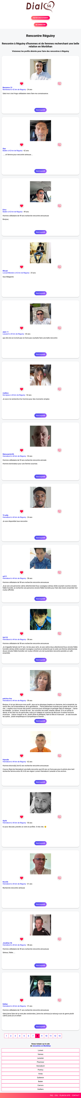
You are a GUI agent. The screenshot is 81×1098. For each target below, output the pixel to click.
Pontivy (40, 1070)
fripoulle (6, 760)
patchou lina (7, 699)
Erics (4, 210)
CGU (56, 1095)
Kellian (5, 1004)
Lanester (40, 1058)
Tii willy (5, 515)
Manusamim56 (8, 454)
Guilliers (40, 1089)
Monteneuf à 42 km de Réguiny (14, 90)
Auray (40, 1074)
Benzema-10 (7, 88)
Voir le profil (40, 110)
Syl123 (5, 637)
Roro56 (5, 882)
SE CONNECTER (40, 24)
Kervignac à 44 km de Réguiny (14, 395)
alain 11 (6, 332)
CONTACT (75, 1095)
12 (55, 1036)
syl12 (5, 576)
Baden (40, 1081)
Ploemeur (40, 1062)
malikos (6, 393)
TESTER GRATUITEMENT (40, 18)
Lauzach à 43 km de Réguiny (13, 334)
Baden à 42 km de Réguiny (12, 151)
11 (51, 1036)
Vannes (40, 1054)
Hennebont (40, 1066)
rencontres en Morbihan (42, 1046)
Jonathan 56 (7, 943)
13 (59, 1036)
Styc (4, 149)
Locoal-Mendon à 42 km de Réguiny (16, 273)
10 (46, 1036)
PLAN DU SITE (65, 1095)
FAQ (51, 1095)
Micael (5, 271)
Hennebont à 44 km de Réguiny (14, 456)
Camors (40, 1085)
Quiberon (40, 1078)
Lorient (40, 1050)
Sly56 (5, 821)
